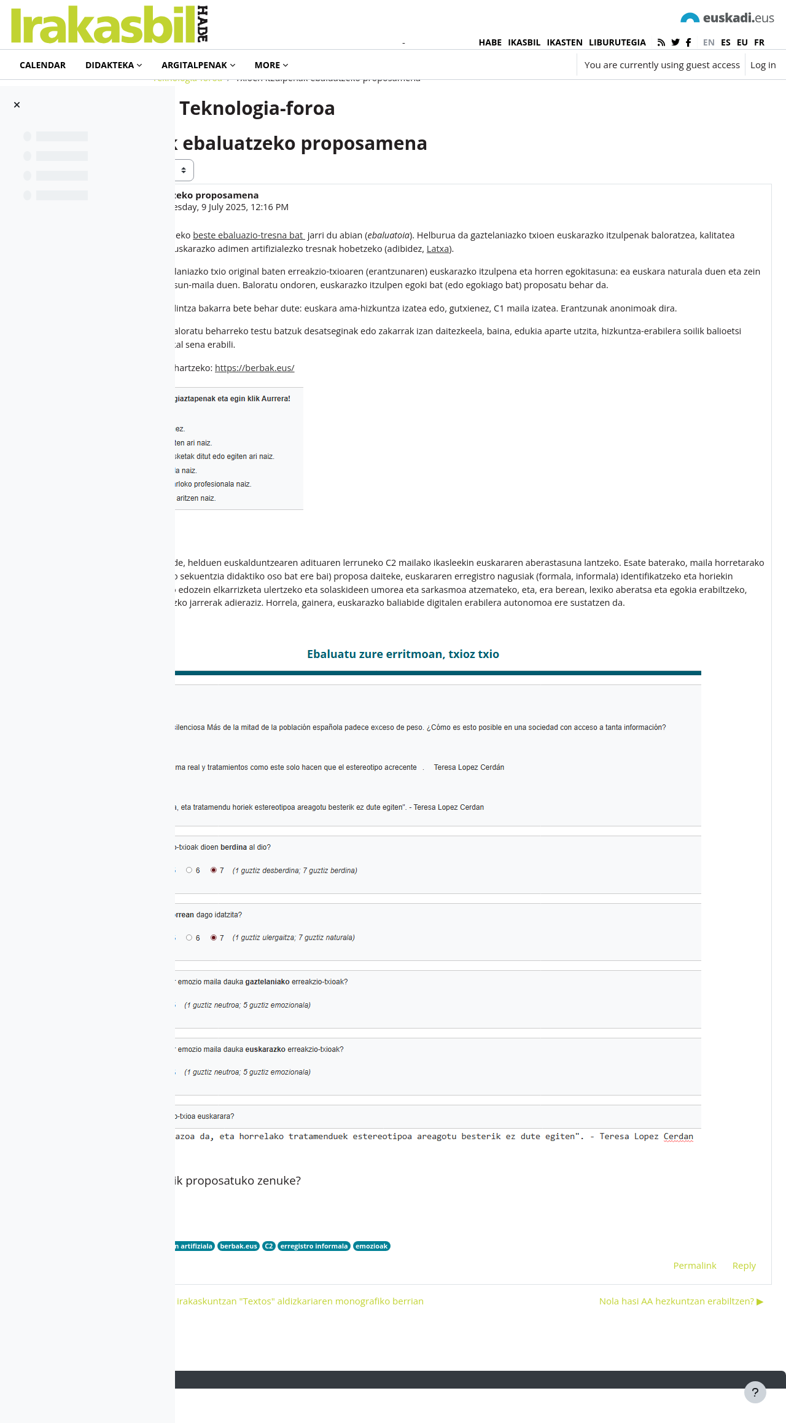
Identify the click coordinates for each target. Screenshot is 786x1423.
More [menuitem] (267, 65)
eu (742, 42)
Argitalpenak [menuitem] (194, 65)
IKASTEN (565, 42)
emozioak (568, 1257)
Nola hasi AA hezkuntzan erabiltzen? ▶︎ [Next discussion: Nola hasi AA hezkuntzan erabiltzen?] (652, 1334)
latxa (326, 1257)
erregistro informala (509, 1257)
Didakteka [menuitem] (109, 65)
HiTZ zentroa (287, 1257)
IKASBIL (524, 42)
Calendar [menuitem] (43, 65)
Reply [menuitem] (714, 1277)
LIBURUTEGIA (617, 42)
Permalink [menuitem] (665, 1277)
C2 (462, 1257)
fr (759, 42)
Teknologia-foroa (266, 127)
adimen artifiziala (373, 1257)
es (726, 42)
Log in (763, 64)
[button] (530, 64)
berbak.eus (430, 1257)
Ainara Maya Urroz (290, 257)
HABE (490, 42)
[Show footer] (755, 1392)
